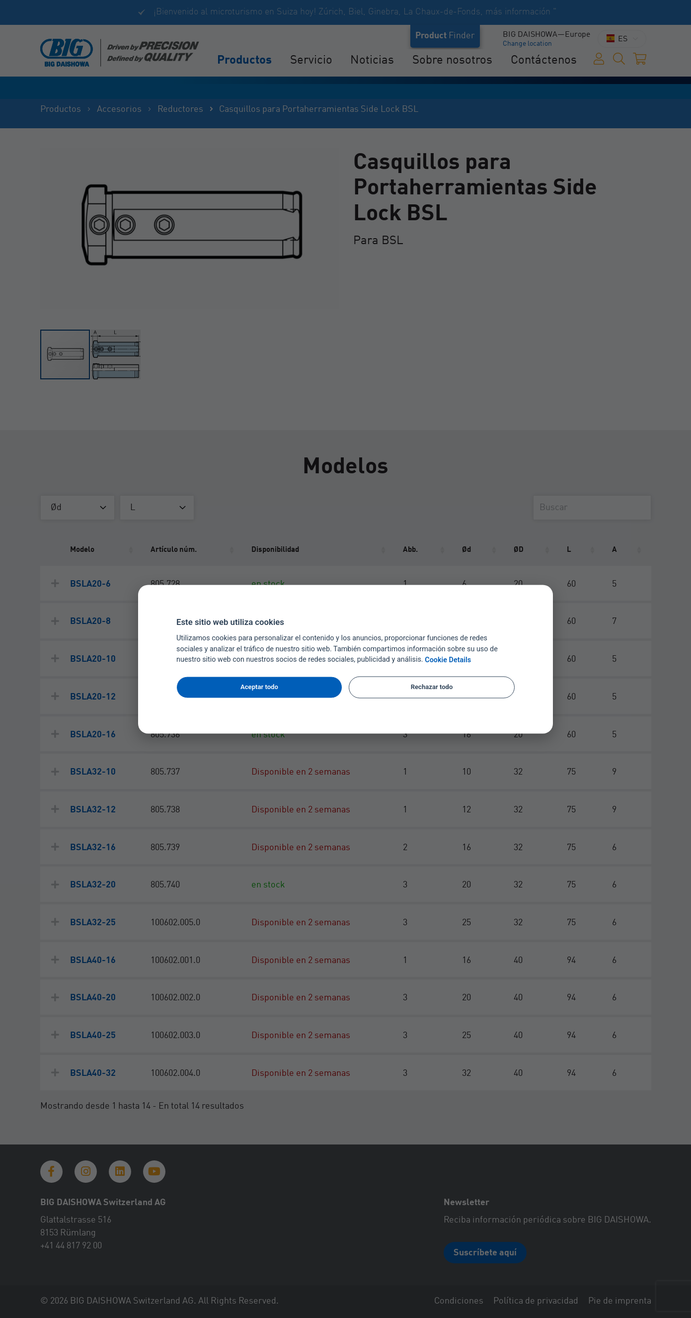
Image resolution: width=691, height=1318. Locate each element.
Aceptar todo (259, 687)
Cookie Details (448, 660)
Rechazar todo (432, 687)
